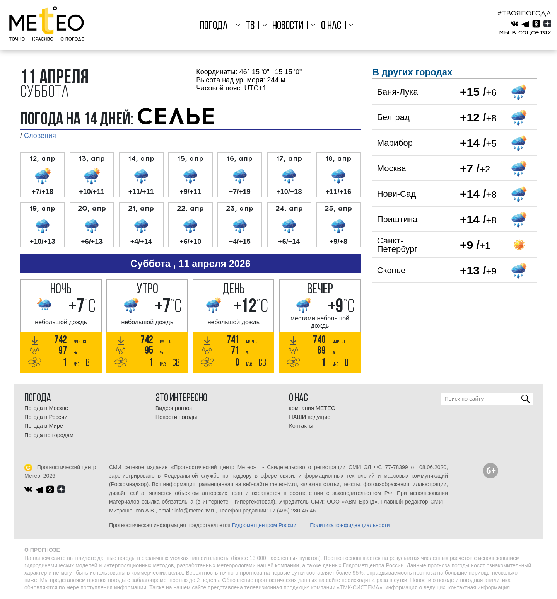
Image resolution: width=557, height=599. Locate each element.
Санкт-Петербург (397, 245)
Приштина (397, 219)
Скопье (391, 270)
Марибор (395, 143)
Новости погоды (176, 417)
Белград (393, 117)
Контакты (301, 426)
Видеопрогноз (173, 408)
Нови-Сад (396, 194)
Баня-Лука (397, 92)
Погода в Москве (46, 408)
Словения (40, 136)
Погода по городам (48, 435)
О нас (330, 26)
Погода (216, 26)
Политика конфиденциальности (350, 525)
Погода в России (45, 417)
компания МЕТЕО (312, 408)
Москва (391, 168)
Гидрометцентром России (264, 525)
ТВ (250, 26)
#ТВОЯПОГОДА (524, 13)
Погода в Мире (43, 426)
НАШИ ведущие (309, 417)
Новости (287, 26)
